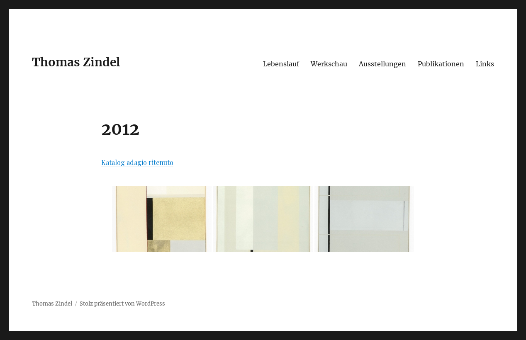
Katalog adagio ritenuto (137, 162)
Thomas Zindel (76, 62)
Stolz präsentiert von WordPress (122, 303)
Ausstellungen (382, 64)
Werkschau (329, 64)
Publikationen (441, 64)
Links (485, 64)
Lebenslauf (281, 64)
